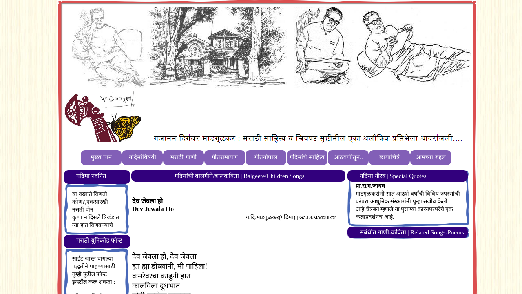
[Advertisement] (293, 110)
